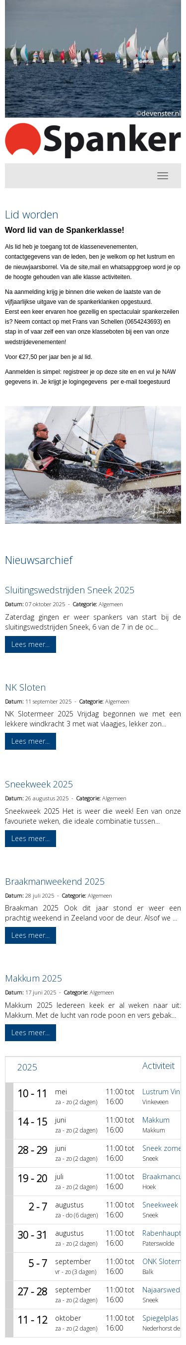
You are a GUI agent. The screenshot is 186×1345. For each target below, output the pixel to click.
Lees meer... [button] (30, 644)
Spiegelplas (160, 1318)
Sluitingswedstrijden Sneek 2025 (69, 590)
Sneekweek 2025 (39, 784)
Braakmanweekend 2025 (55, 881)
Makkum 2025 (33, 978)
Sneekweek (160, 1204)
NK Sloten (25, 687)
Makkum (156, 1120)
